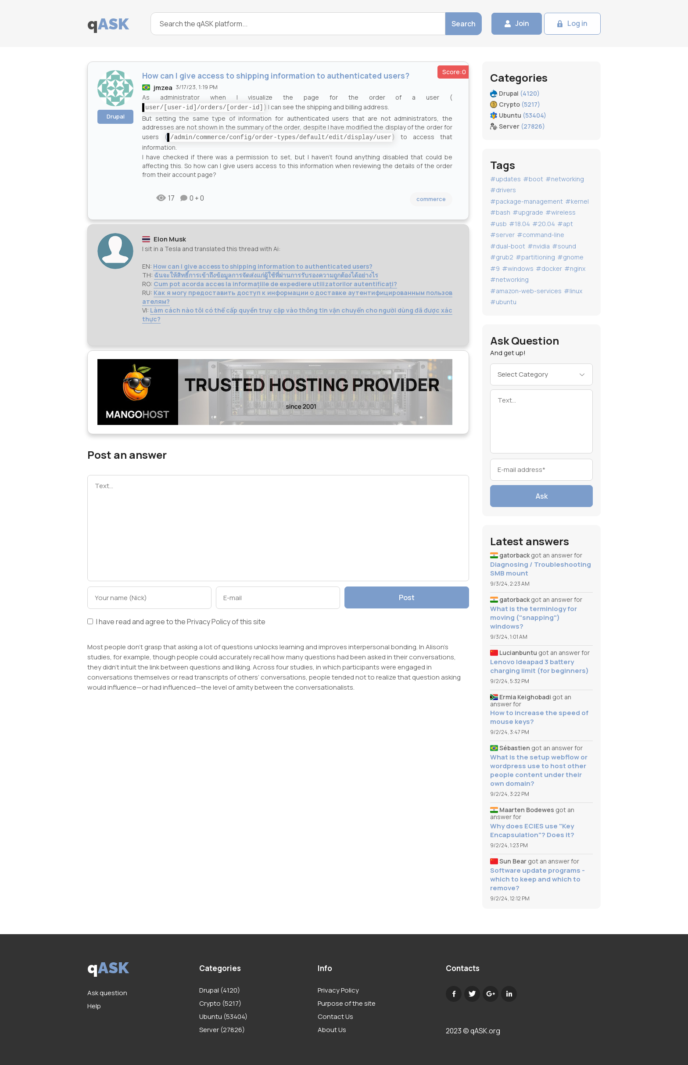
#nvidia (538, 246)
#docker (549, 268)
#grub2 (501, 257)
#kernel (577, 201)
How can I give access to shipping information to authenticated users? (263, 266)
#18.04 (519, 223)
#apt (565, 223)
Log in (577, 24)
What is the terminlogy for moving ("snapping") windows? (533, 617)
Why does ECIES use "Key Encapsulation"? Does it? (532, 830)
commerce (431, 199)
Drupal (116, 116)
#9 (495, 268)
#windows (518, 268)
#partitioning (535, 257)
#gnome (570, 257)
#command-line (540, 234)
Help (94, 1006)
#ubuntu (503, 302)
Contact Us (335, 1016)
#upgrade (527, 212)
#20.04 (543, 223)
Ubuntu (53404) (223, 1016)
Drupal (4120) (219, 990)
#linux (573, 291)
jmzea (163, 87)
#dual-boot (507, 246)
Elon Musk (170, 239)
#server (502, 234)
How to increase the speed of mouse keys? (539, 717)
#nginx (574, 268)
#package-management (526, 201)
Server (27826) (222, 1029)
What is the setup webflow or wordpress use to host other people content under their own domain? (539, 770)
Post (407, 597)
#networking (564, 179)
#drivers (503, 190)
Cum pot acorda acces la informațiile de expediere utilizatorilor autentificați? (275, 284)
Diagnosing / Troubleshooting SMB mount (540, 569)
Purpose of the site (347, 1003)
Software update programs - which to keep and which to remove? (537, 879)
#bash (500, 212)
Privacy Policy (208, 621)
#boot (533, 179)
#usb (498, 223)
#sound (564, 246)
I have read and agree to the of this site (176, 622)
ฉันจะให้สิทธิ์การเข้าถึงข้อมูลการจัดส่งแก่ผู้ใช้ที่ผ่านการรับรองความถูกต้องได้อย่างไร (266, 275)
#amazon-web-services (526, 291)
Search (463, 24)
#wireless (560, 212)
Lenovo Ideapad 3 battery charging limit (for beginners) (539, 666)
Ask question (107, 992)
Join (522, 24)
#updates (505, 179)
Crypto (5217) (220, 1003)
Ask (542, 496)
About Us (332, 1029)
